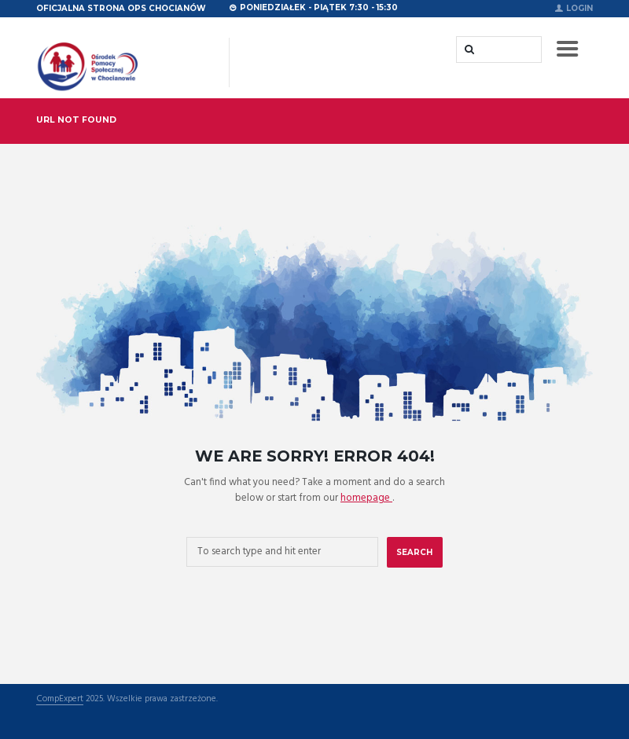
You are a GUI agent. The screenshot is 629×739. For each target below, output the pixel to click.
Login (579, 8)
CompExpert (59, 699)
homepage (366, 498)
